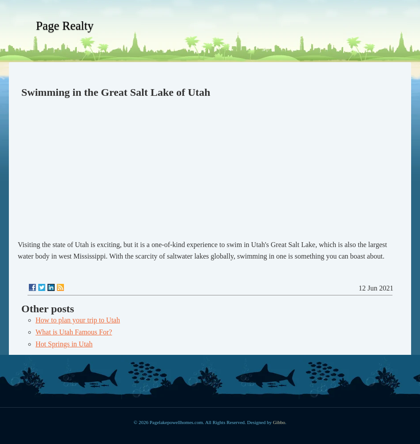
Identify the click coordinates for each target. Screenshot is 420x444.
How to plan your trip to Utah (78, 320)
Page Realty (65, 25)
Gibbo (279, 422)
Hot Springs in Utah (64, 344)
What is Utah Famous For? (74, 332)
